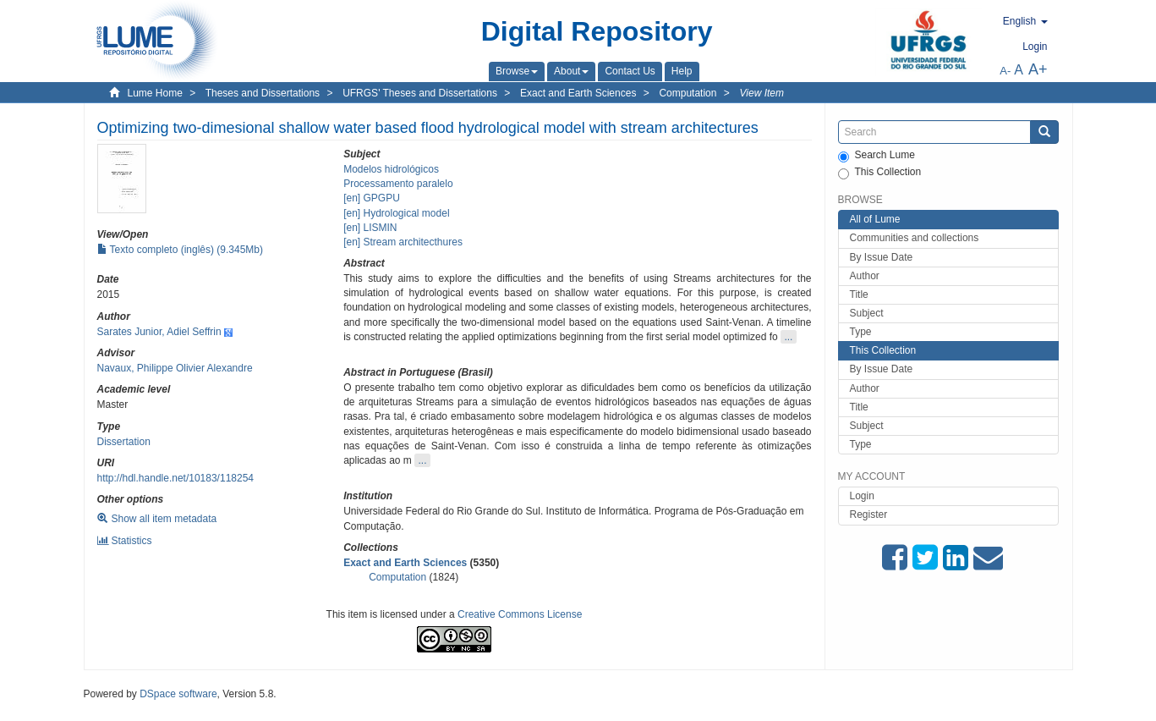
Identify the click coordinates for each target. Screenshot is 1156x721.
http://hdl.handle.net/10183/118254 (176, 478)
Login (862, 496)
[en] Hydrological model (396, 213)
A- (1005, 70)
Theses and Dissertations (262, 93)
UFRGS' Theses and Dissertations (419, 93)
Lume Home (155, 93)
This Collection (880, 172)
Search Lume (876, 155)
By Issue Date (881, 257)
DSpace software (178, 694)
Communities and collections (914, 238)
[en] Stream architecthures (403, 242)
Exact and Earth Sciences (578, 93)
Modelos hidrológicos (391, 169)
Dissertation (124, 442)
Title (859, 294)
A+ (1038, 69)
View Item (762, 93)
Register (869, 514)
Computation (687, 93)
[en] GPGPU (371, 198)
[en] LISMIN (370, 228)
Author (864, 276)
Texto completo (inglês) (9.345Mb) (180, 250)
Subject (867, 313)
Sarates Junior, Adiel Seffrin (159, 332)
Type (861, 332)
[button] (517, 71)
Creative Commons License (519, 614)
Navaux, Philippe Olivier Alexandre (175, 368)
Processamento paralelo (397, 184)
